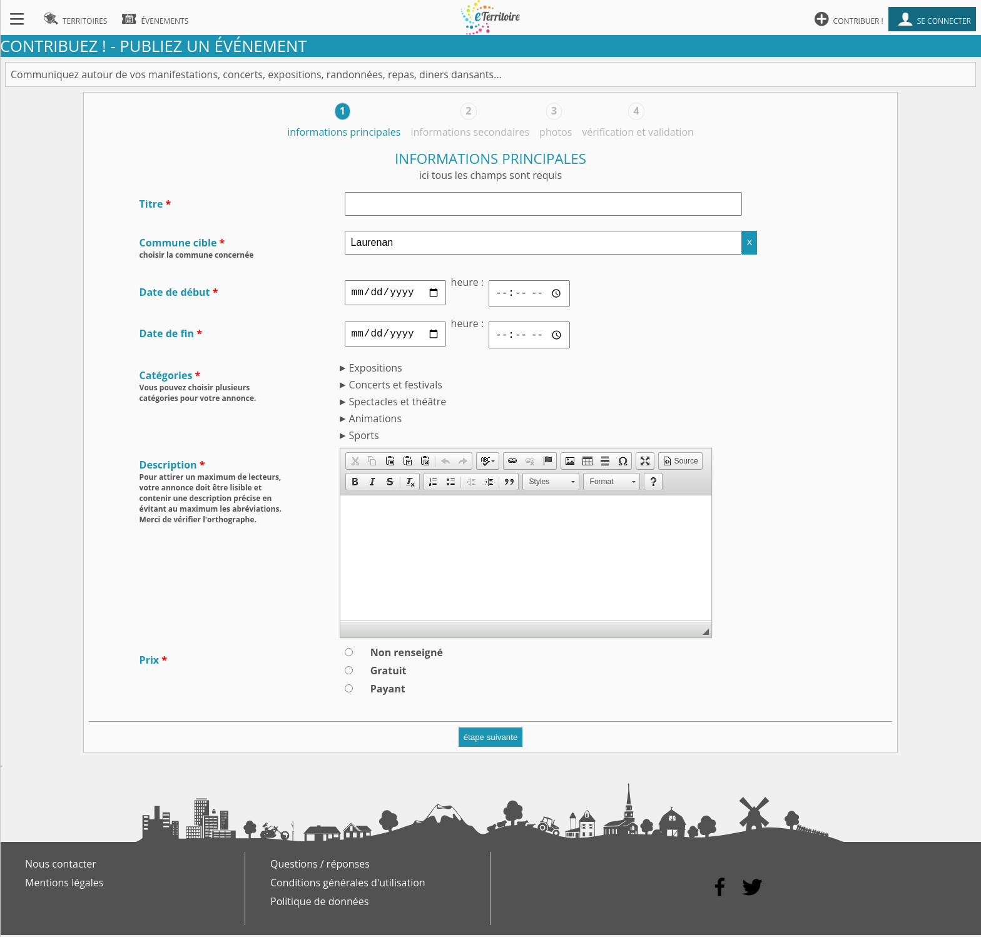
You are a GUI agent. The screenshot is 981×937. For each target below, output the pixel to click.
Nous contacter (60, 866)
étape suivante (491, 739)
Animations (375, 420)
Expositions (375, 370)
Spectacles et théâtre (398, 403)
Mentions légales (64, 884)
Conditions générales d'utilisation (347, 884)
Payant (387, 690)
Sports (364, 437)
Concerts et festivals (395, 386)
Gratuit (388, 672)
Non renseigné (406, 654)
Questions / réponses (320, 866)
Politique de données (319, 903)
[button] (354, 463)
